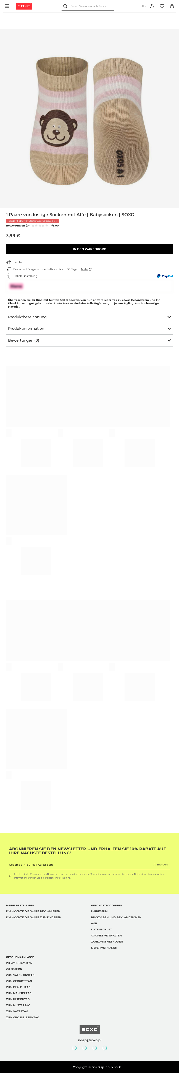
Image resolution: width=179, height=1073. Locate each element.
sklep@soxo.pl (90, 1040)
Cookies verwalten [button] (106, 935)
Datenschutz (101, 929)
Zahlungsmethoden (107, 941)
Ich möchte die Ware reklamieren (33, 911)
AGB (94, 923)
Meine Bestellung (20, 905)
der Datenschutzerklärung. (57, 878)
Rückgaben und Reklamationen (116, 917)
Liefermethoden (104, 947)
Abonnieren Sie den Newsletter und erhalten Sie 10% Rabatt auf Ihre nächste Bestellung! (87, 851)
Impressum (99, 911)
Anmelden (161, 864)
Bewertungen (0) (18, 225)
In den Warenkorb (89, 249)
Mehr (18, 262)
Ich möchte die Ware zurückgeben (33, 917)
